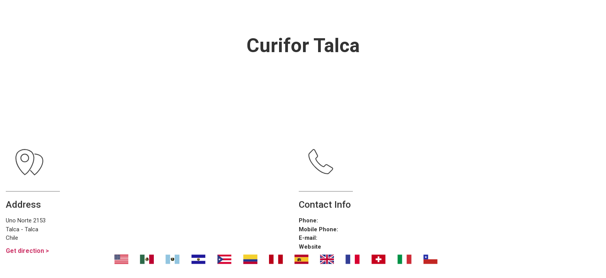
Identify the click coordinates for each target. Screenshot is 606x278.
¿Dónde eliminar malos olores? (334, 15)
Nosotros (170, 15)
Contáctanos (446, 15)
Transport (227, 15)
